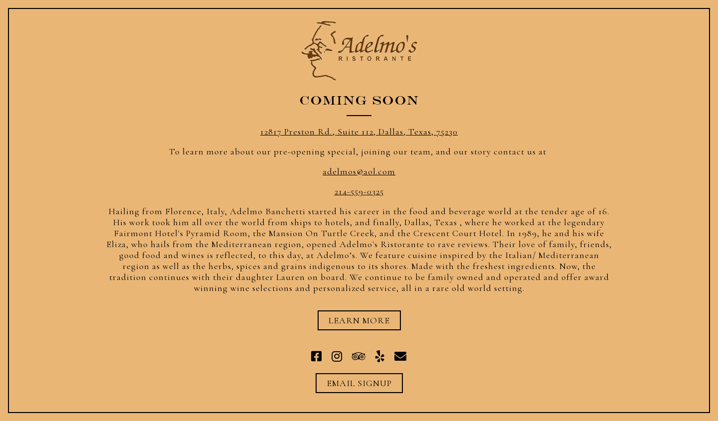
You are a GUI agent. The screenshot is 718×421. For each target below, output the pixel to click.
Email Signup (359, 383)
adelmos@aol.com (359, 171)
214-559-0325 (359, 191)
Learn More (359, 320)
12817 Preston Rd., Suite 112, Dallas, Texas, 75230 (359, 131)
